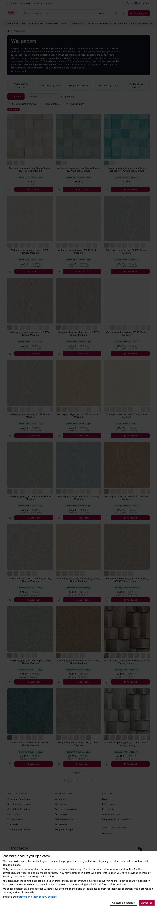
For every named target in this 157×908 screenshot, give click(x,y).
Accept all (147, 902)
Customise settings (123, 902)
